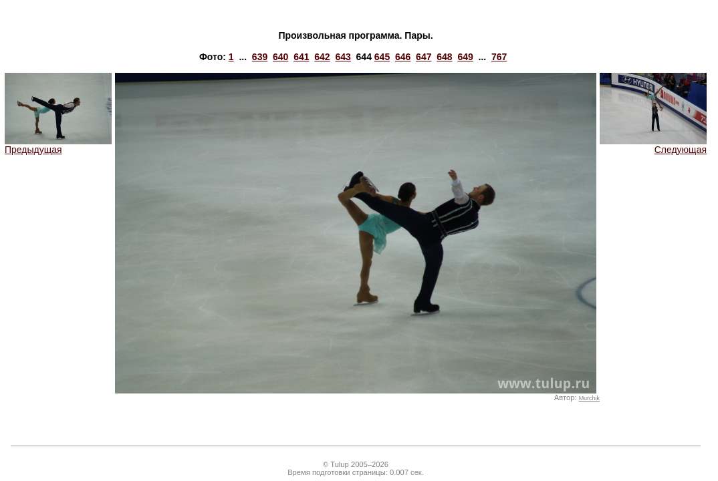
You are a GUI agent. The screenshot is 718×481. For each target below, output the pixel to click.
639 (259, 56)
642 (322, 56)
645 (382, 56)
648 (444, 56)
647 (423, 56)
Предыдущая (58, 145)
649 (465, 56)
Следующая (653, 145)
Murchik (589, 398)
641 (301, 56)
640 (280, 56)
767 (499, 56)
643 (342, 56)
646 (402, 56)
